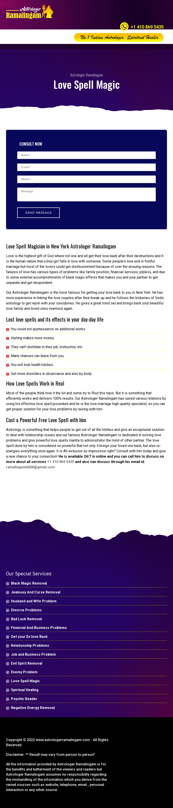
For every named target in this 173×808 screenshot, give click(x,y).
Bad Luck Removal (26, 619)
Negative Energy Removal (33, 708)
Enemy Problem (24, 672)
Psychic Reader (24, 699)
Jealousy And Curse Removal (35, 592)
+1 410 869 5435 (147, 27)
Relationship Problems (30, 645)
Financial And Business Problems (39, 628)
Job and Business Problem (33, 654)
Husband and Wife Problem (34, 601)
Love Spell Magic (25, 681)
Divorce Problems (26, 610)
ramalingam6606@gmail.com (30, 467)
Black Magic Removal (29, 583)
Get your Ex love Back (29, 636)
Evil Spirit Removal (26, 663)
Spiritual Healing (24, 690)
